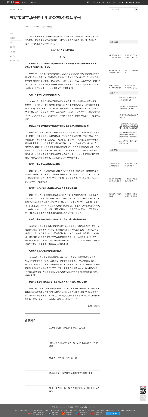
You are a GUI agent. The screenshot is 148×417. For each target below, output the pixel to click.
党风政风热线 (33, 2)
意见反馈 (14, 60)
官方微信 (129, 2)
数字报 (138, 2)
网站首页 (24, 2)
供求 (114, 2)
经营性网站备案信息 (69, 413)
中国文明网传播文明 (99, 413)
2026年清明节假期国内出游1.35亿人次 (67, 328)
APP (120, 2)
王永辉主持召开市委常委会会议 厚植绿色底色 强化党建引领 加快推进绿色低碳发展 (128, 126)
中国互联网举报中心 (83, 413)
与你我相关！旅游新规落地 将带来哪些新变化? (71, 373)
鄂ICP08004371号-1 (111, 410)
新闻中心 (21, 9)
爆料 (13, 52)
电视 (88, 2)
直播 (98, 2)
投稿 (13, 56)
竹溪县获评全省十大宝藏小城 (63, 358)
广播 (93, 2)
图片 (103, 2)
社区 (108, 2)
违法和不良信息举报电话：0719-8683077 (38, 413)
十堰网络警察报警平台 (55, 413)
